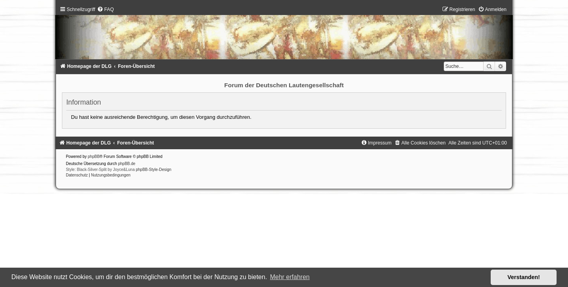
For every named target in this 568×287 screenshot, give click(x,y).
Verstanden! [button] (524, 277)
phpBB (94, 156)
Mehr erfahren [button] (290, 277)
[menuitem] (105, 9)
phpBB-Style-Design (153, 169)
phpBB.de (126, 163)
